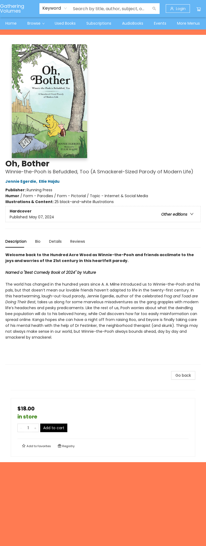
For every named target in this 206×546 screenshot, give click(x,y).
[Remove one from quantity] (21, 428)
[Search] (154, 8)
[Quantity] (28, 428)
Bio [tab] (38, 241)
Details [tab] (55, 241)
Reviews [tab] (77, 241)
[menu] (103, 23)
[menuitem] (11, 23)
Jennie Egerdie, (22, 181)
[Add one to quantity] (35, 428)
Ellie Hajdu (50, 181)
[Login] (178, 8)
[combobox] (54, 8)
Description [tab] (16, 241)
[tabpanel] (103, 308)
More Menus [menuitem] (188, 23)
